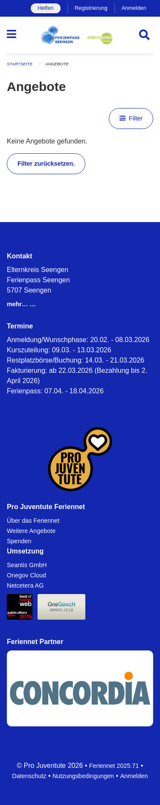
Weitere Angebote (31, 530)
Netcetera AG (25, 585)
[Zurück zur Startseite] (80, 35)
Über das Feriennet (33, 520)
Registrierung (91, 8)
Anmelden (134, 8)
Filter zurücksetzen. (46, 163)
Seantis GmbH (27, 565)
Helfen (45, 8)
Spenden (19, 541)
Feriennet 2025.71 (114, 765)
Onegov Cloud (26, 575)
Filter (131, 118)
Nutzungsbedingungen (83, 776)
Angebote (57, 63)
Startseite (19, 63)
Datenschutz (29, 776)
